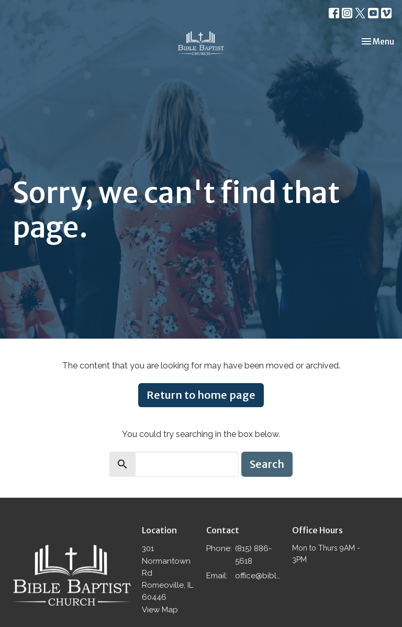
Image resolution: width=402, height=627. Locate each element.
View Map (160, 609)
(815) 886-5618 (253, 554)
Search (267, 464)
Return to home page (201, 394)
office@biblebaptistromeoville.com (258, 575)
